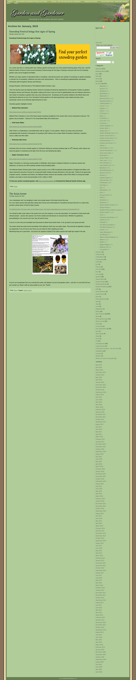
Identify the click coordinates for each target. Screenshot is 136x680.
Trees (97, 338)
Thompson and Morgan (107, 217)
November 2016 (101, 446)
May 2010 (99, 639)
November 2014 (101, 506)
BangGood (103, 91)
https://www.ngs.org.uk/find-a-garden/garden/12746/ (25, 144)
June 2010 (99, 637)
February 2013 (100, 558)
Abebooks (103, 86)
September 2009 (101, 659)
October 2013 (100, 538)
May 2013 (99, 550)
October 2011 (100, 597)
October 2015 (100, 479)
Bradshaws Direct (105, 101)
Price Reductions (101, 328)
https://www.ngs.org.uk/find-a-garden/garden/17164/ (25, 159)
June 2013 (99, 548)
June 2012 (99, 578)
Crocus (102, 106)
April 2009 (99, 672)
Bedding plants (100, 71)
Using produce (100, 346)
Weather (98, 356)
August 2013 (100, 543)
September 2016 (101, 451)
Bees (97, 74)
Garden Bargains (105, 125)
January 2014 (100, 531)
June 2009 (99, 667)
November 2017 (101, 417)
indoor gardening (101, 299)
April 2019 (99, 380)
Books (98, 78)
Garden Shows (100, 281)
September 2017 (101, 422)
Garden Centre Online (107, 138)
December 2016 (101, 444)
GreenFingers (104, 148)
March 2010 (99, 645)
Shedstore (103, 202)
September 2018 (101, 392)
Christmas (99, 254)
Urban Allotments (105, 232)
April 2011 (99, 612)
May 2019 (99, 377)
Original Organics (105, 177)
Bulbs (97, 81)
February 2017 (100, 439)
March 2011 (99, 615)
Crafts (97, 262)
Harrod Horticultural (106, 150)
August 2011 (100, 602)
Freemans (103, 123)
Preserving (99, 326)
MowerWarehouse (105, 170)
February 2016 (100, 469)
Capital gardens (105, 103)
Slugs (97, 336)
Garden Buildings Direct (107, 133)
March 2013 (99, 555)
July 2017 (99, 427)
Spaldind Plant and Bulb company (110, 210)
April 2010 (99, 642)
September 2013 (101, 540)
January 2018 (100, 412)
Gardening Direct (105, 140)
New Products (100, 314)
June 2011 (99, 607)
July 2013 (99, 545)
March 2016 (99, 466)
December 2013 (101, 533)
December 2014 (101, 503)
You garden (103, 249)
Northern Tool (104, 173)
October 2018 (100, 389)
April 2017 (99, 434)
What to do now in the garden (105, 358)
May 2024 (99, 365)
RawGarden (103, 190)
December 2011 (101, 592)
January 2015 (100, 501)
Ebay (101, 116)
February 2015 (100, 498)
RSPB (102, 197)
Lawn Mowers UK (105, 165)
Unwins (102, 229)
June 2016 (99, 459)
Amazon (102, 88)
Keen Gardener (104, 163)
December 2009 (101, 652)
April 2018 (99, 404)
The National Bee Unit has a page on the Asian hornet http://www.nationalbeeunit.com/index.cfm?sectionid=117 (44, 209)
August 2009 (100, 662)
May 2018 (99, 402)
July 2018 (99, 397)
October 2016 (100, 449)
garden (98, 276)
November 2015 (101, 476)
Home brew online (105, 153)
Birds (97, 76)
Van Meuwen (104, 234)
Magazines (99, 309)
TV (96, 341)
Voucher (98, 353)
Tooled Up (103, 220)
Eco (97, 264)
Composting (99, 259)
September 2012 (101, 570)
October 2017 (100, 419)
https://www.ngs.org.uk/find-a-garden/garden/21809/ (25, 126)
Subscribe (99, 42)
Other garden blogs (102, 319)
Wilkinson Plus (104, 247)
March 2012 (99, 585)
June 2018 (99, 399)
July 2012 (99, 575)
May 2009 (99, 669)
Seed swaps (99, 333)
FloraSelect (103, 118)
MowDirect (103, 168)
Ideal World (103, 155)
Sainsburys (103, 200)
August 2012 (100, 573)
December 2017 (101, 414)
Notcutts (102, 175)
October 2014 (100, 508)
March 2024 (99, 370)
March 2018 (99, 407)
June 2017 (99, 429)
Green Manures (100, 291)
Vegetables (99, 351)
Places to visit (100, 321)
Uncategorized (100, 343)
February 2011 (100, 617)
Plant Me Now (104, 180)
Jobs (97, 304)
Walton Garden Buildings (107, 237)
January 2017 (100, 441)
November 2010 (101, 625)
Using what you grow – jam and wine (107, 348)
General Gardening (102, 286)
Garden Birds (100, 279)
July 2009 (99, 664)
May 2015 (99, 491)
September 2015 (101, 481)
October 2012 (100, 568)
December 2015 (101, 474)
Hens (97, 296)
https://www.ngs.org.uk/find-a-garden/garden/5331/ (25, 112)
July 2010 (99, 635)
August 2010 (100, 632)
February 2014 (100, 528)
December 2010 (101, 622)
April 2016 (99, 464)
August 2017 (100, 424)
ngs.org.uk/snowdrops (46, 181)
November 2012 (101, 565)
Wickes (102, 242)
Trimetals (102, 222)
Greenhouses (100, 294)
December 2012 (101, 563)
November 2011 (101, 595)
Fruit (97, 272)
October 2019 (100, 375)
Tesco (101, 215)
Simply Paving (104, 207)
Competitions (100, 257)
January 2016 (100, 471)
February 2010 (100, 647)
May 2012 (99, 580)
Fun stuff (98, 274)
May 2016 (99, 461)
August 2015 (100, 484)
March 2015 (99, 496)
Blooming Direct (105, 98)
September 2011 (101, 600)
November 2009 (101, 654)
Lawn (97, 306)
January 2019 (100, 382)
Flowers (98, 267)
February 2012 (100, 587)
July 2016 (99, 456)
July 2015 (99, 486)
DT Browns (103, 113)
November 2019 (101, 372)
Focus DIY (103, 121)
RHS (101, 192)
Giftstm (102, 145)
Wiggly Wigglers (105, 244)
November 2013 (101, 536)
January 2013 (100, 560)
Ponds (98, 324)
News (97, 316)
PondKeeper (104, 182)
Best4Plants (103, 93)
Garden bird (103, 130)
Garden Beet (104, 128)
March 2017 (99, 436)
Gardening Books (101, 284)
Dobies (102, 111)
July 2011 (99, 605)
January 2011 (100, 620)
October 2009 (100, 657)
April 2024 (99, 367)
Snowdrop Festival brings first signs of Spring (32, 31)
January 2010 (100, 649)
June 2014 (99, 518)
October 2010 (100, 627)
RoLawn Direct (104, 195)
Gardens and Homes (106, 143)
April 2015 (99, 493)
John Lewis (103, 160)
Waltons (102, 239)
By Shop (98, 83)
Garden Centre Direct (106, 135)
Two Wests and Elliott (106, 225)
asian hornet (28, 290)
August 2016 (100, 454)
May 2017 (99, 432)
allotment (98, 69)
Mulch (16, 3)
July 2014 (99, 516)
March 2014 (99, 526)
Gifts (97, 289)
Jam (97, 301)
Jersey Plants (104, 158)
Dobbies (102, 108)
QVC (101, 187)
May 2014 (99, 521)
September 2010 (101, 630)
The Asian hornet (17, 193)
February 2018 (100, 409)
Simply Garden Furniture (107, 205)
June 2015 (99, 488)
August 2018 (100, 394)
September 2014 (101, 511)
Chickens (98, 252)
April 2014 (99, 523)
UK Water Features (106, 227)
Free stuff (99, 269)
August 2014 (100, 513)
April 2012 (99, 583)
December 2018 (101, 385)
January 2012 (100, 590)
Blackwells (103, 96)
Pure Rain (103, 185)
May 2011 (99, 610)
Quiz (97, 331)
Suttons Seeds (104, 212)
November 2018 (101, 387)
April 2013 (99, 553)
